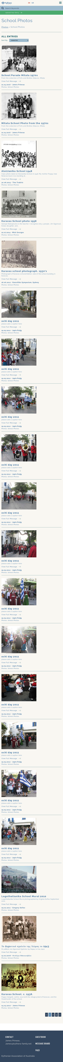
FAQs (37, 1050)
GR (33, 3)
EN (29, 3)
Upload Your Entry (13, 12)
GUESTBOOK (40, 1037)
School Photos (13, 87)
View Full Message (11, 81)
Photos (4, 27)
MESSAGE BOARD (42, 1044)
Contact (9, 1037)
